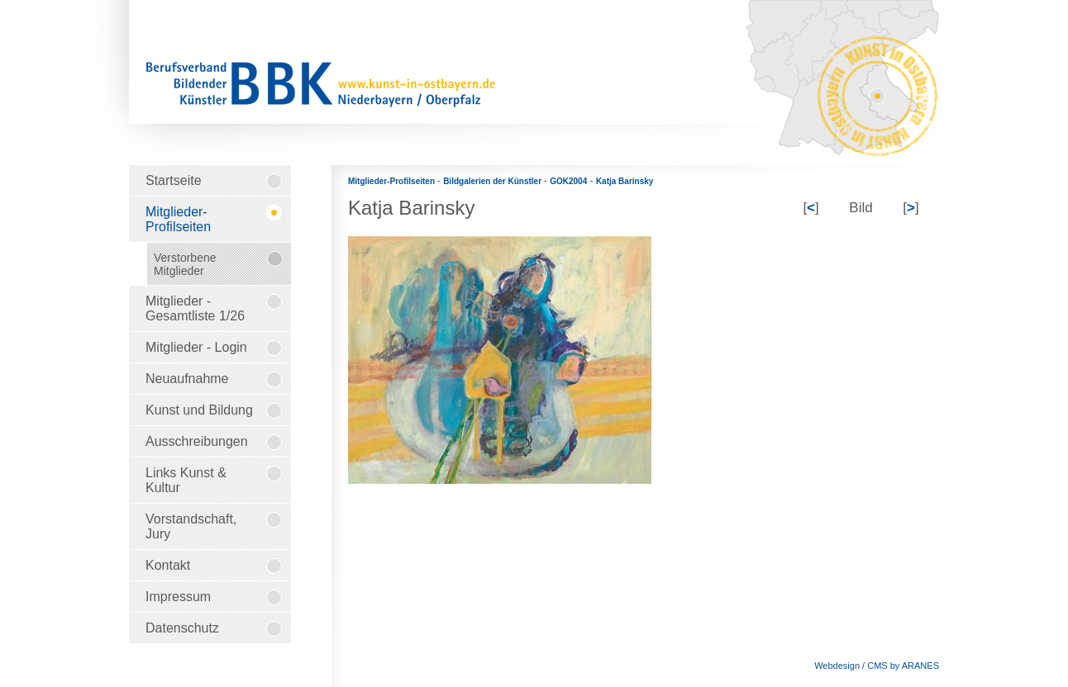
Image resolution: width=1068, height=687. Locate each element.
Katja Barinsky (624, 181)
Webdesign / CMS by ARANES (876, 665)
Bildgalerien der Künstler (493, 181)
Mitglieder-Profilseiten (392, 181)
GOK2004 (568, 181)
